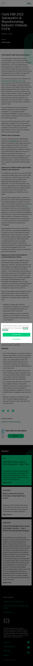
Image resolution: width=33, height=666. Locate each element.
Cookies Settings (16, 339)
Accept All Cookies (16, 334)
